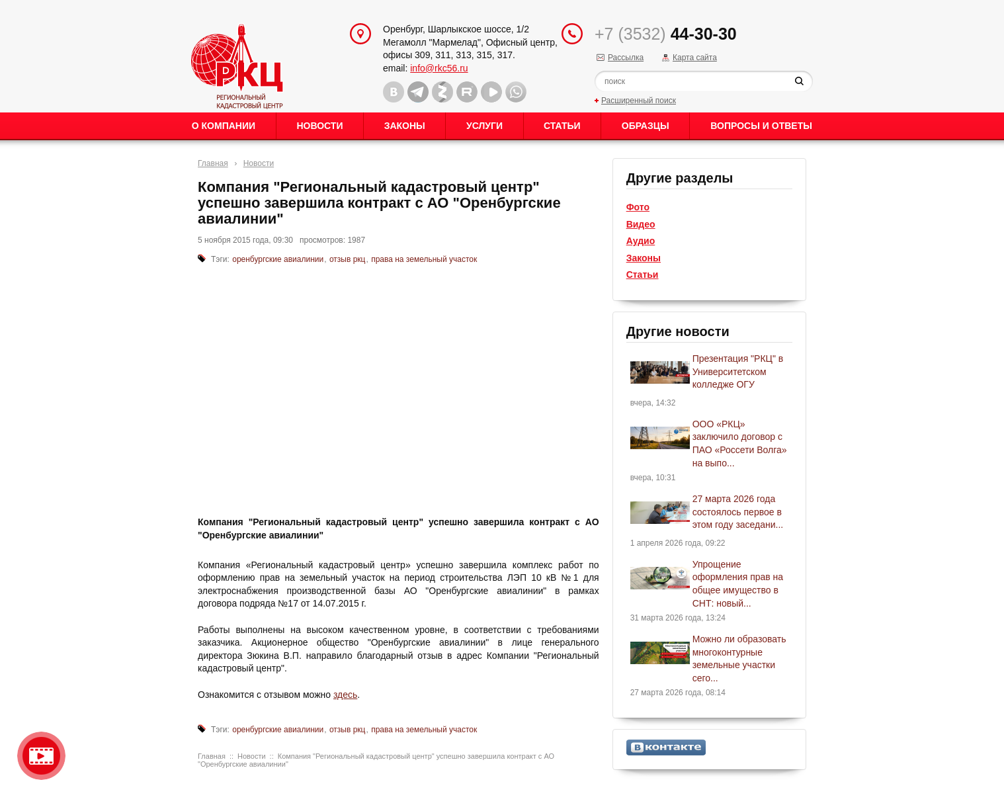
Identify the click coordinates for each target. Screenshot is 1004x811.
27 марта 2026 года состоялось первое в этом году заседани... (738, 511)
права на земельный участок (424, 259)
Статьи (562, 125)
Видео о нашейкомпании (41, 756)
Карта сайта (695, 57)
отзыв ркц (347, 259)
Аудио (640, 240)
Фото (637, 207)
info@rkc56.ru (439, 68)
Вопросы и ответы (761, 125)
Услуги (484, 125)
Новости (319, 125)
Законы (404, 125)
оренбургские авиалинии (277, 259)
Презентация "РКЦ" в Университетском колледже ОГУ (738, 371)
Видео (640, 224)
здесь (345, 694)
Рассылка (626, 57)
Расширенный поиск (638, 100)
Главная (213, 163)
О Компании (223, 125)
